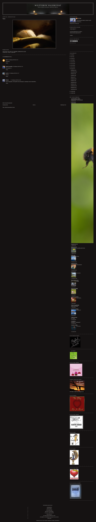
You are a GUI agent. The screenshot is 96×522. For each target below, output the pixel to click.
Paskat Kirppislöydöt (75, 305)
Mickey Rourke (49, 511)
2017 (72, 56)
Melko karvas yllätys (74, 306)
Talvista (77, 256)
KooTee (7, 73)
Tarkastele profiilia (74, 23)
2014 (72, 61)
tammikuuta (73, 89)
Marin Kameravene (74, 280)
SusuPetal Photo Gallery (75, 98)
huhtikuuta (73, 84)
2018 (72, 54)
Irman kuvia (73, 102)
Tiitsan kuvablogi (74, 288)
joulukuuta (73, 70)
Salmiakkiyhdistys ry (49, 515)
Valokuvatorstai (74, 317)
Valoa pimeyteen (79, 264)
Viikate (49, 518)
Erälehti (49, 508)
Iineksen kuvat (74, 247)
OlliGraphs (73, 255)
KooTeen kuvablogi (74, 309)
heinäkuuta (73, 78)
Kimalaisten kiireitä (74, 244)
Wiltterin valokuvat (48, 5)
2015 (72, 60)
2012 (72, 65)
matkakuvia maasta (74, 296)
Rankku (77, 281)
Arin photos (73, 321)
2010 (72, 68)
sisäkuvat (13, 52)
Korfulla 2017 (78, 310)
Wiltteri (7, 79)
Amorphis (49, 507)
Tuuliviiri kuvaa (74, 263)
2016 (72, 58)
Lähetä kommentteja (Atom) (10, 107)
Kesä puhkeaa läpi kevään (80, 248)
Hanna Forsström (9, 66)
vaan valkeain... (78, 297)
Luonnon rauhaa (74, 325)
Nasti (7, 59)
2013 (72, 63)
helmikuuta (73, 87)
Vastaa (7, 62)
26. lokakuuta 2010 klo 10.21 (13, 59)
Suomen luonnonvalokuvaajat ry (49, 516)
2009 (72, 91)
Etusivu (34, 104)
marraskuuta (73, 71)
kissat (9, 52)
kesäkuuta (72, 80)
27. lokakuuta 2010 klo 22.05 (16, 79)
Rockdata (49, 514)
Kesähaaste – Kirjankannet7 (75, 322)
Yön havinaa (78, 326)
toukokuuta (73, 82)
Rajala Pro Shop (49, 512)
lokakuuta (72, 73)
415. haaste (73, 318)
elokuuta (72, 77)
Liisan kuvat (73, 271)
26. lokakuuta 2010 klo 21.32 (18, 66)
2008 (72, 93)
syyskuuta (72, 75)
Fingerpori (49, 510)
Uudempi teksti (5, 104)
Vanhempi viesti (63, 104)
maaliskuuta (73, 85)
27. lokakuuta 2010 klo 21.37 (14, 73)
